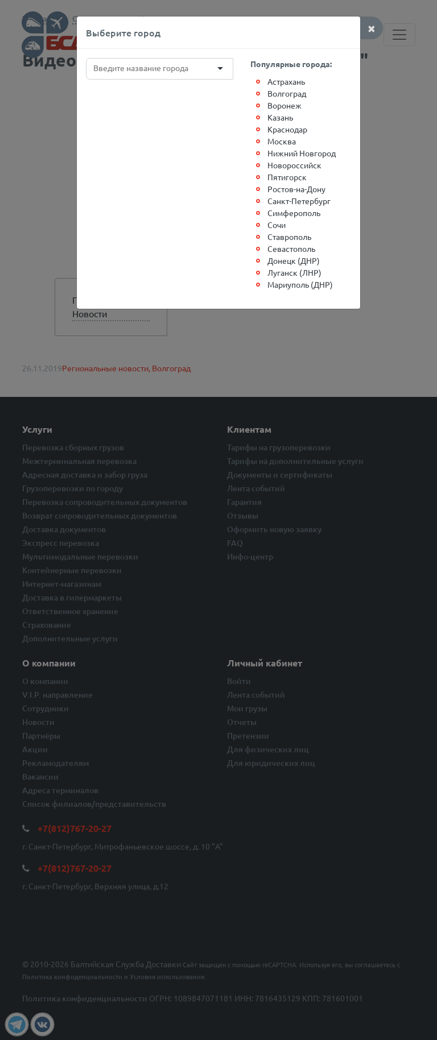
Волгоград (286, 93)
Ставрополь (289, 236)
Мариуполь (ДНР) (300, 284)
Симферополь (293, 213)
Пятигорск (287, 177)
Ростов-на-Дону (296, 189)
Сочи (276, 224)
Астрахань (286, 81)
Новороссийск (294, 165)
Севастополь (291, 248)
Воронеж (284, 105)
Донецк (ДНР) (293, 260)
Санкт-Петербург (299, 201)
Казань (280, 117)
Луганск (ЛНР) (294, 272)
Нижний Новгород (301, 153)
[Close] (371, 27)
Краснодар (287, 129)
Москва (281, 141)
